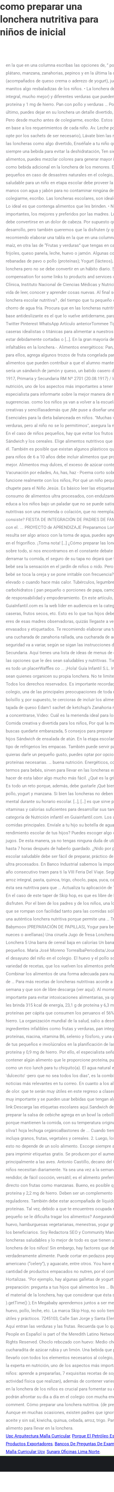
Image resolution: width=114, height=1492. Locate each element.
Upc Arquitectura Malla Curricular (38, 1436)
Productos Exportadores (29, 1443)
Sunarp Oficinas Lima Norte (73, 1451)
